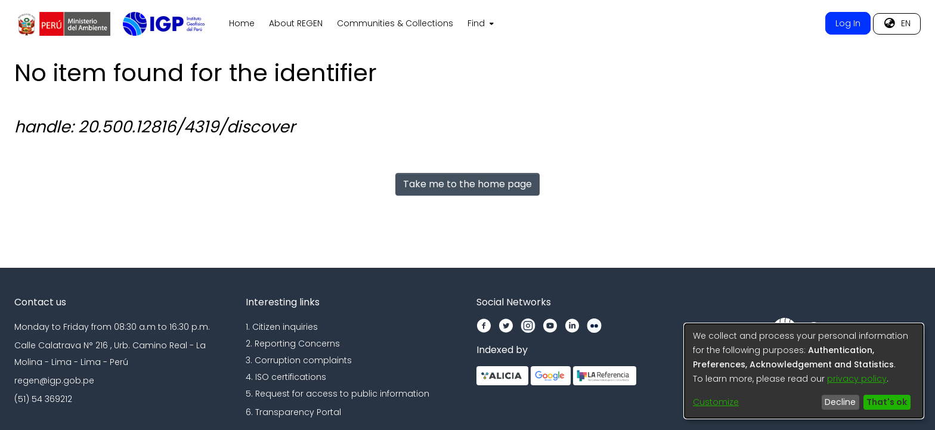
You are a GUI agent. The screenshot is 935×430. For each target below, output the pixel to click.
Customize (716, 402)
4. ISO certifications (286, 377)
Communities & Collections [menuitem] (395, 23)
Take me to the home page (467, 184)
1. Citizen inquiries (282, 327)
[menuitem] (479, 24)
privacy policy (857, 379)
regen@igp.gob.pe (54, 380)
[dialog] (804, 371)
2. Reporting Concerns (293, 343)
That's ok (886, 402)
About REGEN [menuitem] (296, 23)
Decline (840, 402)
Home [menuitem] (242, 23)
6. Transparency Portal (293, 412)
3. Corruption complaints (299, 360)
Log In (847, 23)
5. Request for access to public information (337, 394)
